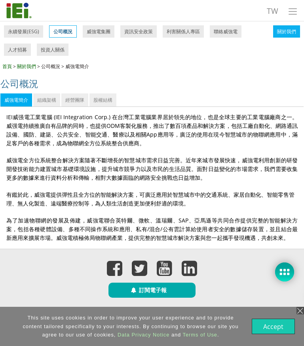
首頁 (7, 66)
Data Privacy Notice (143, 335)
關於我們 (286, 31)
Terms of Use (199, 335)
